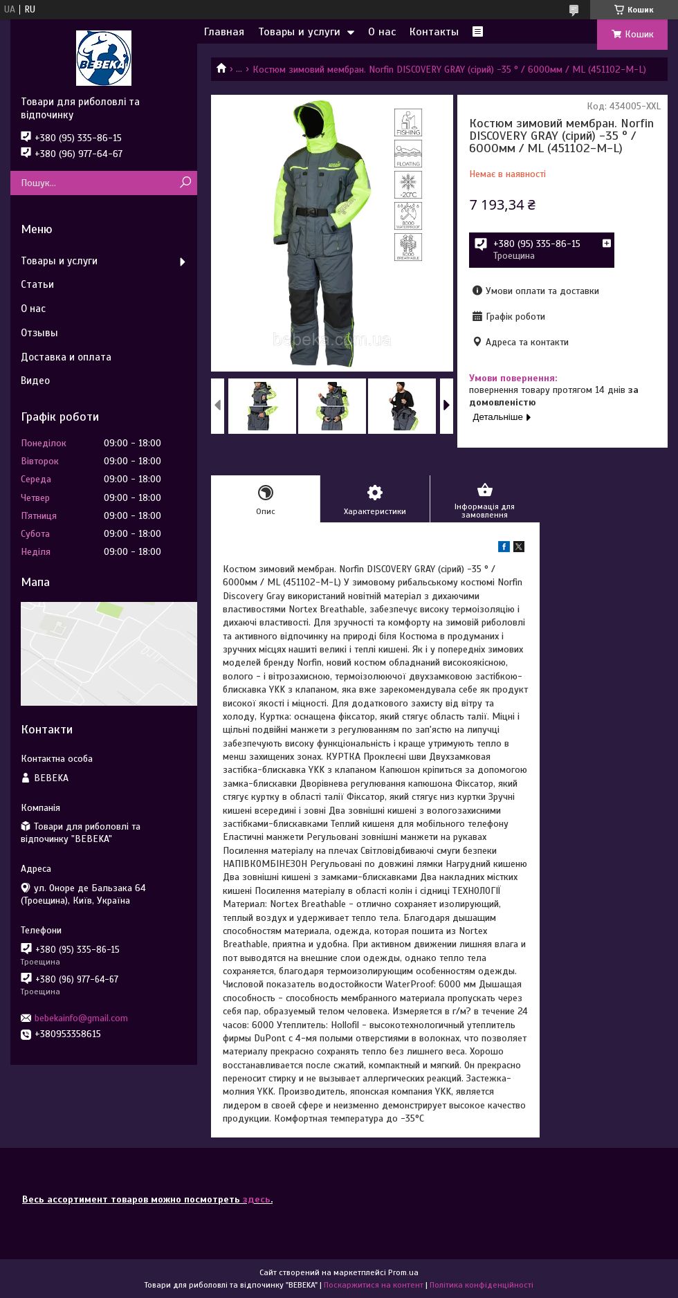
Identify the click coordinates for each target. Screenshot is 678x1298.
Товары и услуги (299, 32)
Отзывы (39, 333)
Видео (35, 380)
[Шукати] (185, 183)
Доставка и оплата (66, 357)
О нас (382, 32)
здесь (257, 1199)
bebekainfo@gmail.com (81, 1018)
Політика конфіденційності (481, 1285)
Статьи (37, 284)
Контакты (434, 32)
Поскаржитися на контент (373, 1285)
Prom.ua (403, 1272)
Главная (224, 32)
